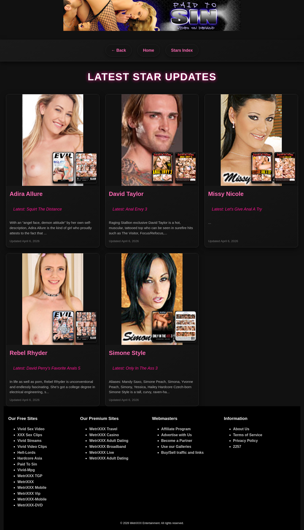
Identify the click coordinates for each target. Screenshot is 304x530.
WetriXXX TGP (29, 476)
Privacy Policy (245, 441)
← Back (118, 50)
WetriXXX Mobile (31, 487)
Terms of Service (247, 435)
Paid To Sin (27, 464)
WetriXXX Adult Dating (108, 441)
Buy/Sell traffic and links (182, 452)
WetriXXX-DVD (30, 505)
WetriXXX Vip (28, 493)
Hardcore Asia (29, 458)
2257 (237, 447)
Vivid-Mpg (26, 470)
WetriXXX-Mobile (32, 499)
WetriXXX (25, 482)
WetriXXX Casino (104, 435)
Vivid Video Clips (32, 447)
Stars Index (182, 50)
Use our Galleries (176, 447)
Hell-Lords (26, 452)
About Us (241, 429)
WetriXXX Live (101, 452)
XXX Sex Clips (29, 435)
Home (148, 50)
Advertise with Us (176, 435)
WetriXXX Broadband (107, 447)
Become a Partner (176, 441)
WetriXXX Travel (103, 429)
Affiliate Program (176, 429)
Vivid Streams (29, 441)
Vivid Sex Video (31, 429)
